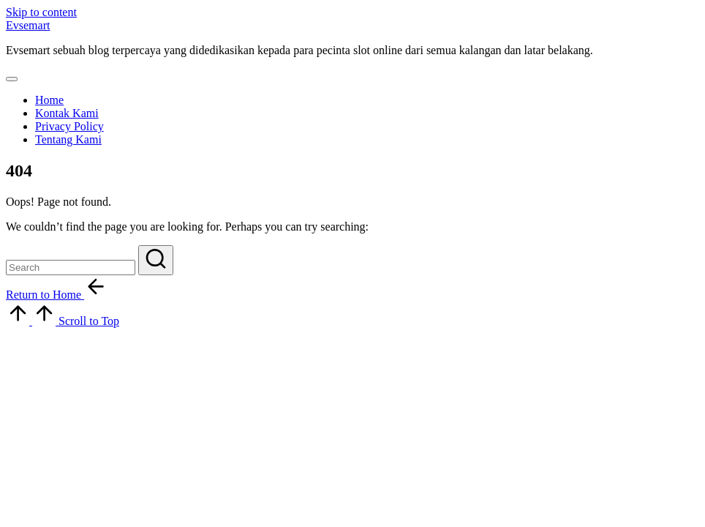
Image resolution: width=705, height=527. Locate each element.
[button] (155, 260)
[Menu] (12, 79)
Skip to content (41, 12)
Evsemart (28, 25)
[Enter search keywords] (70, 267)
